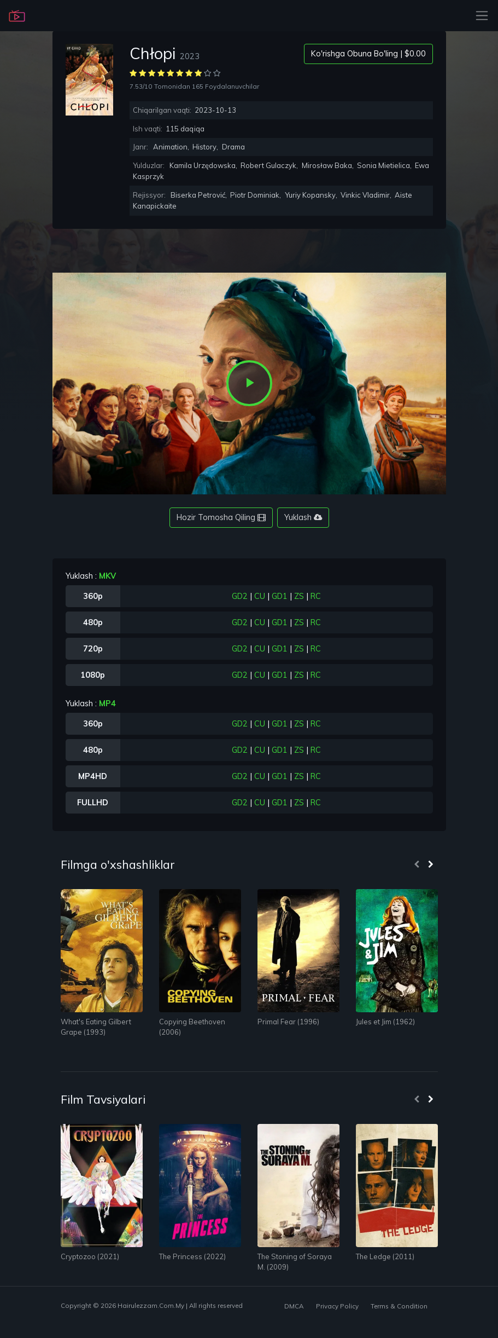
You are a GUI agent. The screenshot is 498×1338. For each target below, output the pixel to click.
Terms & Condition (399, 1306)
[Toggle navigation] (478, 15)
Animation (170, 146)
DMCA (293, 1306)
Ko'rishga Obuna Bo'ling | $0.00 (368, 54)
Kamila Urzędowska (202, 165)
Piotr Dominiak (254, 195)
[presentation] (416, 864)
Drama (233, 146)
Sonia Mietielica (383, 165)
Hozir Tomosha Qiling (221, 517)
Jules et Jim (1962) (385, 1021)
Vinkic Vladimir (365, 195)
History (204, 146)
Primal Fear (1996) (288, 1021)
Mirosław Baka (327, 165)
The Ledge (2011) (385, 1256)
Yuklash (303, 517)
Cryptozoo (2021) (90, 1256)
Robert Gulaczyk (268, 165)
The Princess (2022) (192, 1256)
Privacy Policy (337, 1306)
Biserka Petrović (198, 195)
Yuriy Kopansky (310, 195)
